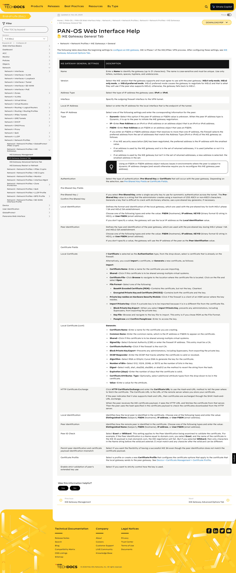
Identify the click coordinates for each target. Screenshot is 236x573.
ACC (5, 53)
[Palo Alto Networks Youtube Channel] (228, 533)
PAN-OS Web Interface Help (87, 20)
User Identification (11, 209)
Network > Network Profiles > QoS (22, 189)
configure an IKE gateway (126, 50)
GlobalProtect (9, 213)
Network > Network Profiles (17, 140)
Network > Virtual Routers (16, 104)
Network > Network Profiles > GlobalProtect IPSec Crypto (27, 144)
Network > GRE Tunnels (15, 118)
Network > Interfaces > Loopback (20, 78)
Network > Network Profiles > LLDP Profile (26, 193)
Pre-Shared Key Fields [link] (135, 181)
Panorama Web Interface (14, 216)
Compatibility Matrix (65, 549)
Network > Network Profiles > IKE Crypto (25, 173)
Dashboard (7, 50)
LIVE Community (104, 549)
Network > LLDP (12, 136)
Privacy (125, 538)
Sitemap (59, 557)
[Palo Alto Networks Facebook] (209, 533)
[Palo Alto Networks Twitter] (222, 533)
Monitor (6, 57)
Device (6, 205)
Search (58, 542)
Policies (6, 60)
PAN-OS (68, 20)
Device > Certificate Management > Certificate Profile (184, 460)
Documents (126, 549)
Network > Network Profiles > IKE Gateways (22, 150)
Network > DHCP (12, 122)
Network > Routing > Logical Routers (21, 107)
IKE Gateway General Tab (19, 158)
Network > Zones (12, 93)
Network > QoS (12, 133)
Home (60, 20)
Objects (6, 64)
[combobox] (25, 29)
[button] (234, 458)
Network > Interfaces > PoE (17, 89)
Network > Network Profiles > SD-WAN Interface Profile (25, 201)
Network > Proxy (12, 129)
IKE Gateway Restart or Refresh (23, 165)
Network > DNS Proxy (15, 125)
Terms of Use (127, 545)
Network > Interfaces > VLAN (18, 75)
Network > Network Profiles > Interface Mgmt (27, 180)
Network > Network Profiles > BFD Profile (26, 196)
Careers (100, 542)
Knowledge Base (104, 553)
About (99, 538)
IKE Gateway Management (21, 154)
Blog (57, 545)
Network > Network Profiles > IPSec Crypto (26, 169)
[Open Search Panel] (207, 6)
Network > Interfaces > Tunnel (18, 82)
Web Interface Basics (12, 46)
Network (7, 68)
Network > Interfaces (14, 71)
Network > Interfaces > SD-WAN (19, 86)
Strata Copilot (222, 7)
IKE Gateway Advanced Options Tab (25, 162)
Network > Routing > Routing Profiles (21, 111)
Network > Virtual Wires (15, 100)
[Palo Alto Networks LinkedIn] (216, 533)
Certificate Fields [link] (158, 181)
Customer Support (105, 545)
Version (5, 35)
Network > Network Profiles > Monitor (24, 176)
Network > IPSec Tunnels (16, 115)
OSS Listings (61, 553)
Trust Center (127, 542)
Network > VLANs (13, 97)
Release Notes (62, 538)
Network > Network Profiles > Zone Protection (23, 184)
